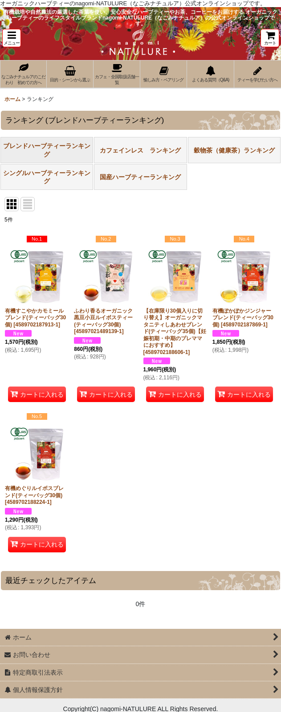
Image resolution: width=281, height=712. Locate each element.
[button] (11, 38)
